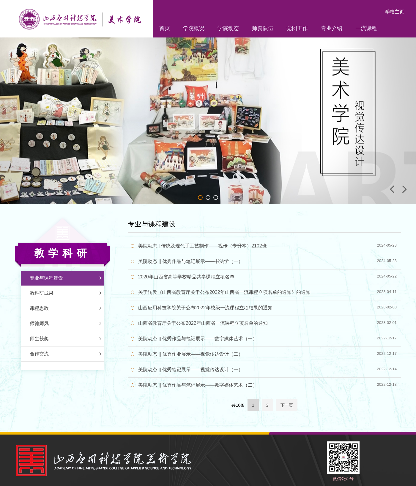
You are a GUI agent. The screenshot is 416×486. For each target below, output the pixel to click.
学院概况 (193, 28)
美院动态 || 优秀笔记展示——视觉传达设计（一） (190, 369)
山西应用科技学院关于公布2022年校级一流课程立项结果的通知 (205, 307)
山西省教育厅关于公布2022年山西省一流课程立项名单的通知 (203, 323)
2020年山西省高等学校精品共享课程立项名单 (186, 276)
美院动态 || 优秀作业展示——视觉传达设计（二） (190, 354)
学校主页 (394, 11)
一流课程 (366, 28)
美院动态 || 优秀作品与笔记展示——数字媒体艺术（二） (197, 385)
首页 (164, 28)
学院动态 (228, 28)
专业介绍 (331, 28)
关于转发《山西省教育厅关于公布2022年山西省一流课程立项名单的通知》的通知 (224, 292)
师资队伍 (262, 28)
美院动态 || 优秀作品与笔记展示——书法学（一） (190, 261)
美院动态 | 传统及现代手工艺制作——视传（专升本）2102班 (202, 245)
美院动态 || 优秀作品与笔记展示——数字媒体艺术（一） (197, 338)
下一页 (287, 405)
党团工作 (297, 28)
